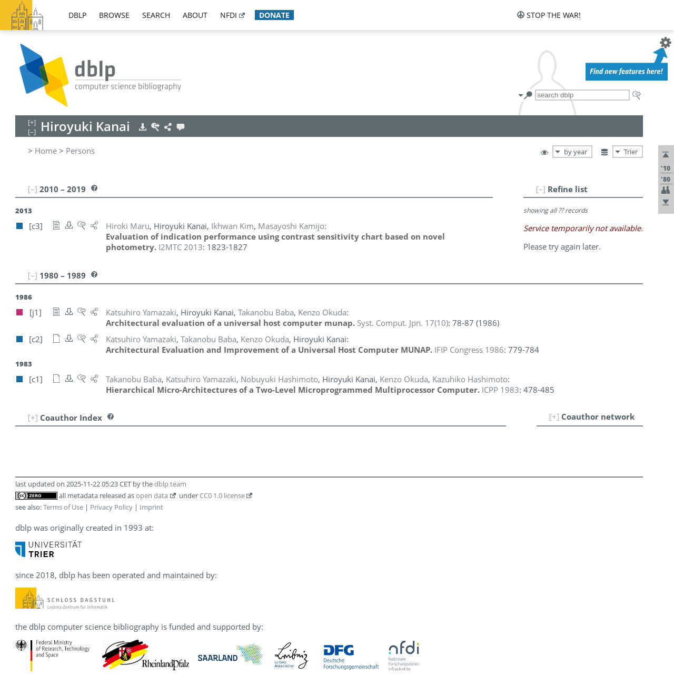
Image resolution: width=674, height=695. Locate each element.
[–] (541, 189)
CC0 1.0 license (222, 495)
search (156, 15)
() (402, 322)
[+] (554, 416)
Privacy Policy (111, 507)
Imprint (151, 507)
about (195, 15)
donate (274, 15)
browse (114, 15)
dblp (77, 15)
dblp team (170, 484)
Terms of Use (63, 507)
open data (152, 495)
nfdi (228, 15)
